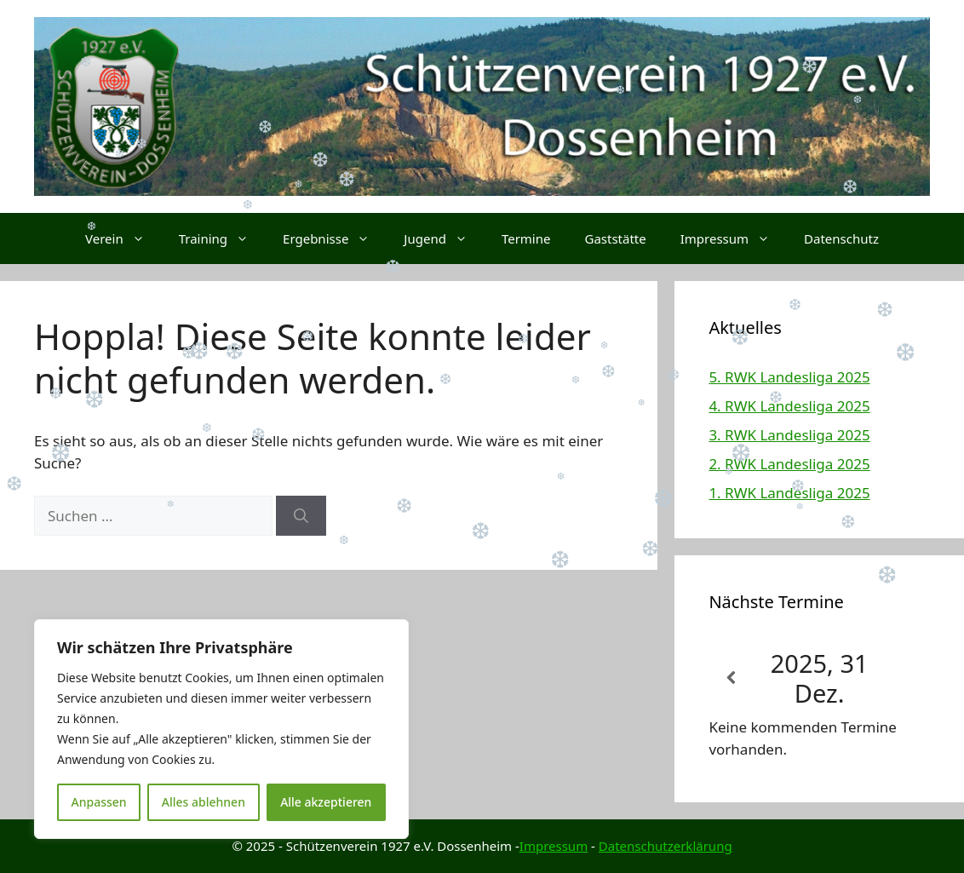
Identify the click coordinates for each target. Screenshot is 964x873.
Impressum (733, 238)
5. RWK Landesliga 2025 (789, 377)
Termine (526, 238)
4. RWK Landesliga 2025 (789, 406)
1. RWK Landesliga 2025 (789, 493)
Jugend (444, 238)
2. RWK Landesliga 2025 (789, 464)
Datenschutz (841, 238)
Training (222, 238)
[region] (221, 729)
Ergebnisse (335, 238)
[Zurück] (731, 678)
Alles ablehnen (203, 802)
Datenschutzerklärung (665, 845)
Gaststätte (615, 238)
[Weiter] (908, 678)
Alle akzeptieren (325, 802)
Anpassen (99, 802)
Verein (123, 238)
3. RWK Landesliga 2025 (789, 435)
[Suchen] (301, 516)
